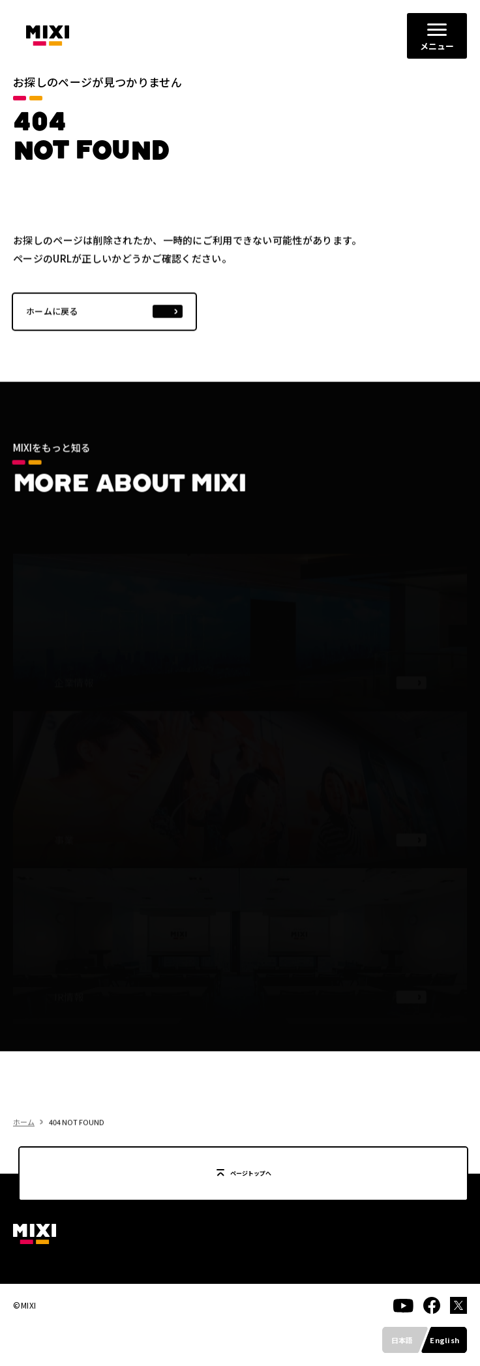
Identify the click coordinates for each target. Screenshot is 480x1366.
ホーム (24, 1142)
